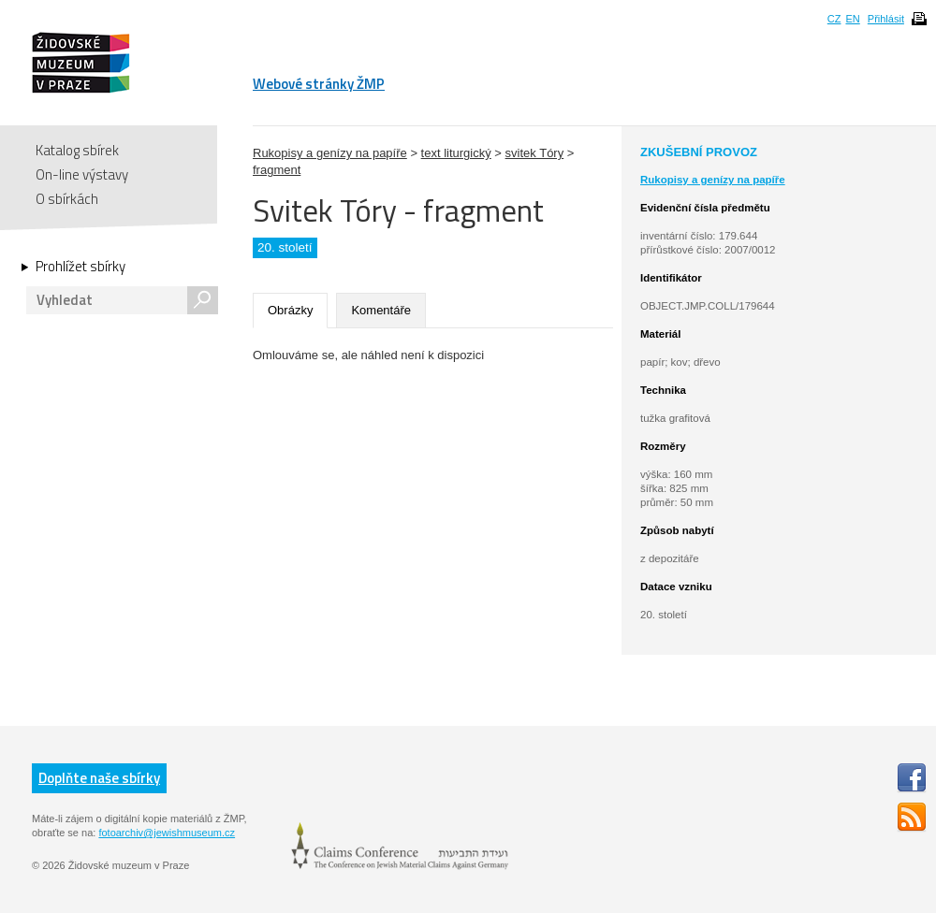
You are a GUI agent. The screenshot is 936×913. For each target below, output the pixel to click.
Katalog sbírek (77, 150)
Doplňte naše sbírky (99, 778)
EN (852, 18)
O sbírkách (67, 199)
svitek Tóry (534, 153)
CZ (834, 18)
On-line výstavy (82, 174)
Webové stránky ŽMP (319, 83)
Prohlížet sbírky (80, 266)
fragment (276, 170)
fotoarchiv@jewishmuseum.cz (166, 832)
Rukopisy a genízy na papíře (330, 153)
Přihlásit (886, 18)
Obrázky (290, 310)
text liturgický (456, 153)
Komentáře (381, 310)
